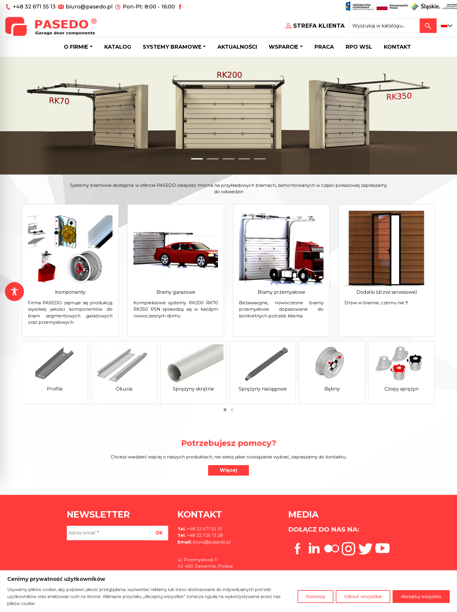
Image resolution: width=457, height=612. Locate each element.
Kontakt (397, 47)
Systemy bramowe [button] (172, 47)
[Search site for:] (384, 25)
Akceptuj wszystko (421, 596)
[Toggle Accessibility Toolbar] (14, 292)
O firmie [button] (76, 47)
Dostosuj (315, 596)
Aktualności (237, 47)
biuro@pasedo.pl (89, 6)
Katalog (117, 47)
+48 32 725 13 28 (204, 535)
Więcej (228, 470)
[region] (228, 591)
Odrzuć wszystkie (363, 596)
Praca (324, 47)
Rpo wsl (359, 47)
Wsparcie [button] (283, 47)
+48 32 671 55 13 (35, 6)
